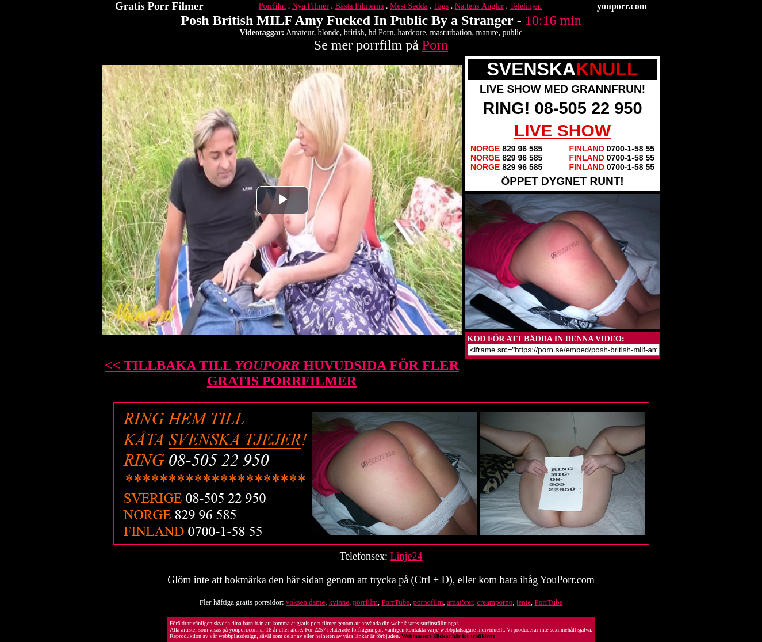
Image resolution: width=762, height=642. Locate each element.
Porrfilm (272, 6)
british (354, 32)
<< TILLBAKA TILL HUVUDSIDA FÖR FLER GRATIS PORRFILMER (282, 373)
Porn (435, 44)
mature (487, 32)
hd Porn (381, 32)
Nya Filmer (310, 6)
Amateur (299, 32)
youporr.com (622, 6)
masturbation (451, 32)
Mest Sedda (409, 6)
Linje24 (406, 556)
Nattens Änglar (479, 6)
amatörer (460, 602)
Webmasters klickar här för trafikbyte (448, 636)
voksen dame (305, 602)
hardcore (412, 32)
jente (523, 602)
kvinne (339, 602)
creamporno (494, 602)
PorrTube (395, 602)
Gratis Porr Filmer (159, 6)
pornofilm (428, 602)
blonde (329, 32)
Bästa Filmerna (359, 6)
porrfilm (365, 602)
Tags (441, 6)
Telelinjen (526, 6)
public (512, 32)
